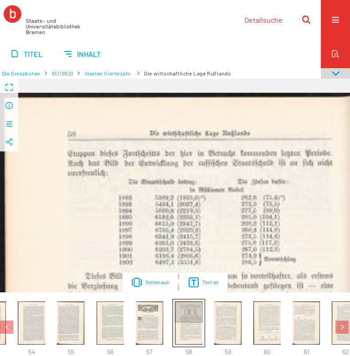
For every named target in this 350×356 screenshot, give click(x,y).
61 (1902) (62, 73)
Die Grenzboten (21, 73)
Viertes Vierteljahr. (109, 73)
